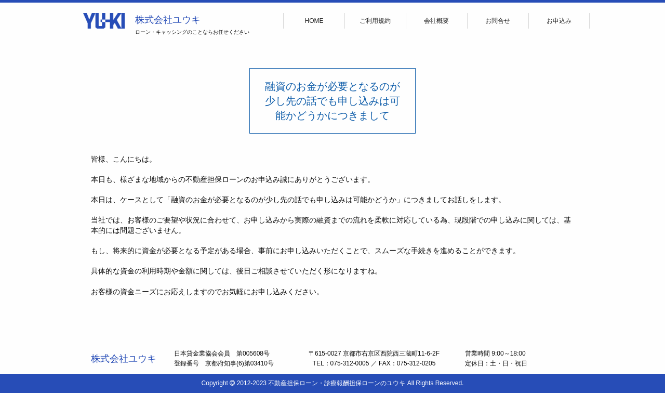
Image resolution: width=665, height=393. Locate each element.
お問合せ (497, 20)
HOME (314, 20)
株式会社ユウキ (168, 20)
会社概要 (436, 20)
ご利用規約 (375, 20)
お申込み (559, 20)
